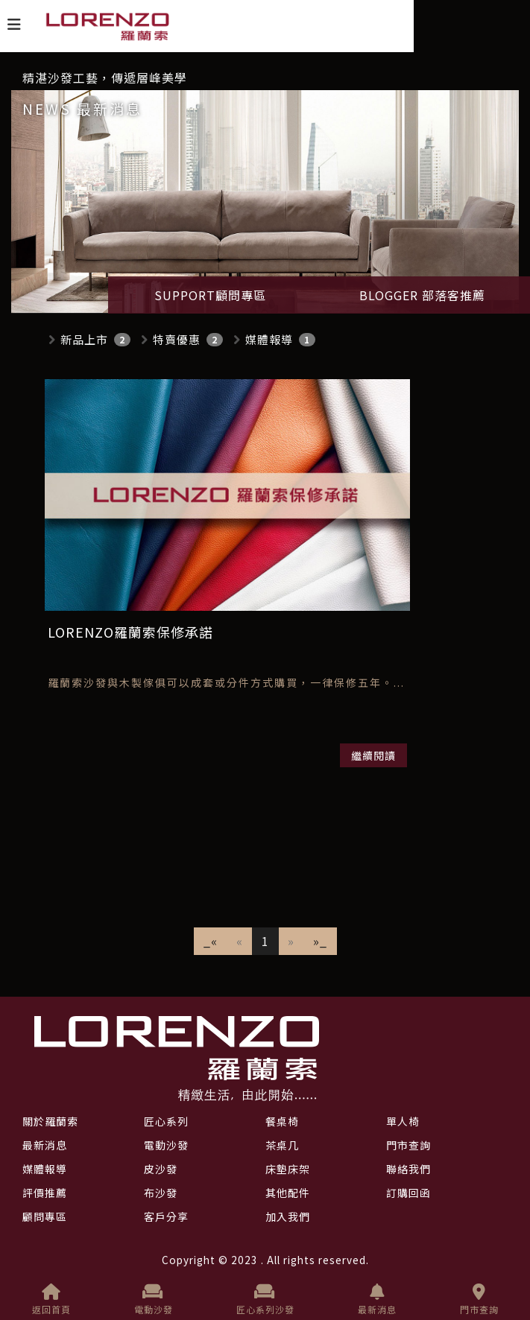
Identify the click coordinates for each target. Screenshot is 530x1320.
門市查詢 (479, 1299)
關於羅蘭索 (50, 1121)
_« (211, 941)
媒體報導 (269, 339)
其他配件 (287, 1192)
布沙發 (160, 1192)
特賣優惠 (177, 339)
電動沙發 (153, 1299)
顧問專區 (44, 1216)
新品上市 (84, 339)
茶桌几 (282, 1144)
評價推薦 (44, 1192)
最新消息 (377, 1299)
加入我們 (287, 1216)
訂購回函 (408, 1192)
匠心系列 (166, 1121)
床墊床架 (287, 1168)
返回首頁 (51, 1299)
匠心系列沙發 (265, 1299)
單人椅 (403, 1121)
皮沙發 (160, 1168)
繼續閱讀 (373, 755)
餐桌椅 (282, 1121)
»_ (320, 941)
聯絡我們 (408, 1168)
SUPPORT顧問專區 (210, 295)
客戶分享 (166, 1216)
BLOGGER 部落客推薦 (422, 295)
